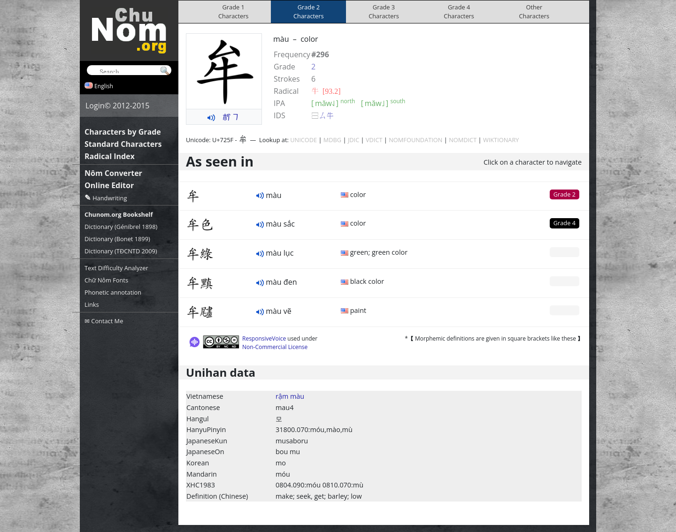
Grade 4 (564, 223)
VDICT (374, 140)
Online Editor (109, 185)
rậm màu (290, 396)
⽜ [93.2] (326, 91)
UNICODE (303, 140)
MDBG (332, 140)
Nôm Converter (113, 173)
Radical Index (109, 156)
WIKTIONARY (501, 140)
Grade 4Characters (459, 11)
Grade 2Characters (308, 11)
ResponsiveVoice (264, 338)
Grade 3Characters (384, 11)
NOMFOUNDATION (415, 140)
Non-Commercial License (274, 347)
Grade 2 (564, 194)
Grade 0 (564, 252)
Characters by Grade (122, 132)
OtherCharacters (534, 11)
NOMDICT (462, 140)
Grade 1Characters (233, 11)
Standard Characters (122, 144)
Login (95, 105)
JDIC (353, 140)
